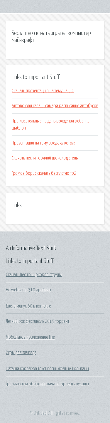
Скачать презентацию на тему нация (43, 90)
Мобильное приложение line (30, 337)
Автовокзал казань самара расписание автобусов (55, 105)
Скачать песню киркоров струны (34, 274)
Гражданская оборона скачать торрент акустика (47, 384)
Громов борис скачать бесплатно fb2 (44, 173)
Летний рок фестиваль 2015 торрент (37, 321)
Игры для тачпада (21, 352)
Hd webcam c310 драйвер (28, 290)
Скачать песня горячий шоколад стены (45, 158)
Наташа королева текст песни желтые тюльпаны (47, 368)
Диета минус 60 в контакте (28, 306)
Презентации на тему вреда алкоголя (44, 143)
